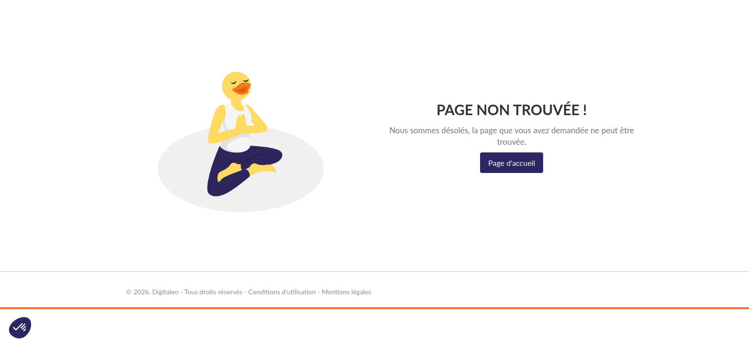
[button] (20, 327)
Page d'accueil (511, 162)
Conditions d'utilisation (282, 292)
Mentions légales (347, 292)
